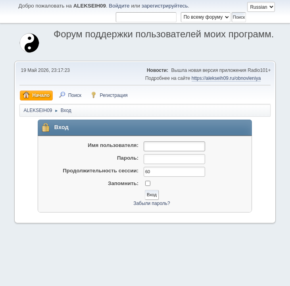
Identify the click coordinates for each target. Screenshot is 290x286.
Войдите (119, 6)
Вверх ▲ (265, 277)
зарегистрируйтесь (165, 6)
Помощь (202, 277)
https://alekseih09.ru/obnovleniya (226, 78)
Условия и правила (233, 277)
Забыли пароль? (151, 203)
